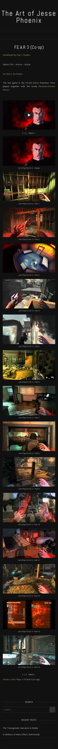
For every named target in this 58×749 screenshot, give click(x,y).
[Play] (29, 115)
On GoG (6, 73)
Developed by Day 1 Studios (16, 54)
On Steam (17, 73)
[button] (31, 133)
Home (6, 679)
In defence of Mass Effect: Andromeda (21, 734)
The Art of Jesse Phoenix (29, 17)
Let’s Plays (16, 679)
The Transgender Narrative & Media (20, 728)
